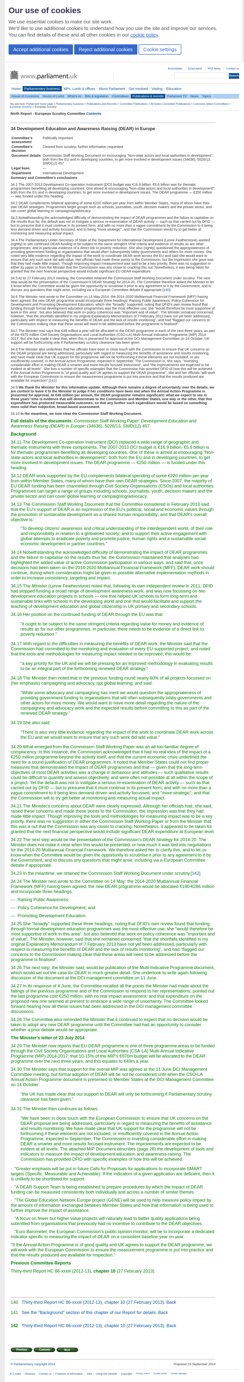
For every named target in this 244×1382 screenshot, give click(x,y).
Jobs (89, 1373)
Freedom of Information (69, 1373)
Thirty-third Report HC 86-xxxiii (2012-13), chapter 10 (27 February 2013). (93, 1302)
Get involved (138, 89)
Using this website (106, 1373)
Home (16, 89)
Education (174, 89)
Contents (93, 114)
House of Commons (25, 96)
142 (195, 873)
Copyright (126, 1373)
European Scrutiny (20, 106)
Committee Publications (134, 103)
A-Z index (15, 1373)
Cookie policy (160, 1373)
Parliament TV (177, 96)
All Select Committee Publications (170, 103)
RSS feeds (214, 68)
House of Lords (53, 96)
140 (166, 290)
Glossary (30, 1373)
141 (53, 380)
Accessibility (175, 68)
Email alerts (195, 68)
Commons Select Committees (210, 103)
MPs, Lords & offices (79, 89)
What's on (74, 96)
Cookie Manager (179, 1373)
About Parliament (112, 89)
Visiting (157, 89)
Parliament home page (39, 103)
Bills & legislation (96, 96)
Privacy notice (143, 1373)
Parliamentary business (42, 89)
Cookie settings (160, 49)
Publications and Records (102, 103)
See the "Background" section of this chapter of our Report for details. (89, 1312)
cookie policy (144, 35)
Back (171, 1302)
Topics (206, 96)
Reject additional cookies (106, 49)
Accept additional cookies (40, 49)
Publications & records (147, 96)
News (194, 96)
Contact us (232, 68)
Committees (120, 96)
